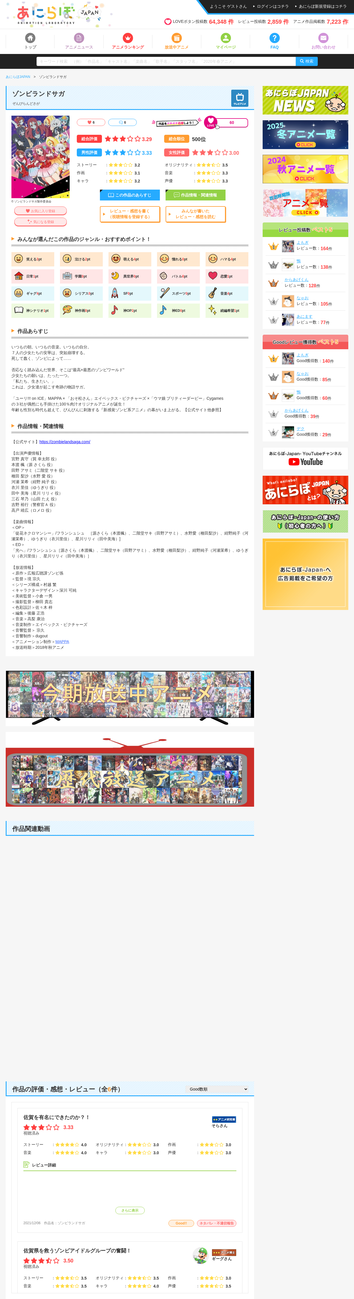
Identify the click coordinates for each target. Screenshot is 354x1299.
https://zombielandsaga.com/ (64, 441)
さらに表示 (129, 1210)
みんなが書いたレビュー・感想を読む (196, 214)
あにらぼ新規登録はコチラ (323, 6)
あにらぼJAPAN (18, 77)
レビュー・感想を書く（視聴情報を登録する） (130, 214)
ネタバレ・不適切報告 (217, 1223)
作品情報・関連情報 (199, 195)
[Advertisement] (130, 1027)
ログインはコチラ (273, 6)
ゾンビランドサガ (71, 1223)
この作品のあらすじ (133, 195)
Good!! (181, 1223)
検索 (309, 61)
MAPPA (62, 641)
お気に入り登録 (43, 211)
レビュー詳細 (44, 1165)
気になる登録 (43, 222)
